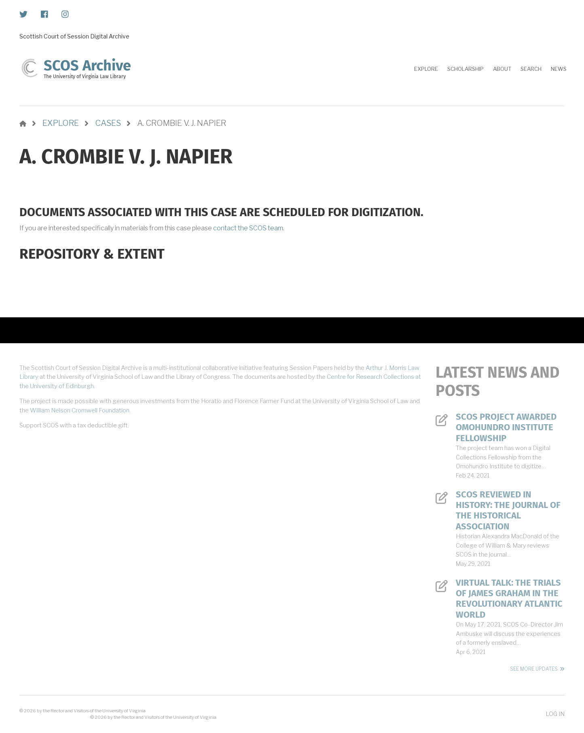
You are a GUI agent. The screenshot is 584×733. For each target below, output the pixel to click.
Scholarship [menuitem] (465, 69)
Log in (555, 713)
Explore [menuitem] (426, 69)
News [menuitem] (559, 69)
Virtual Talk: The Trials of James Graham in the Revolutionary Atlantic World (509, 599)
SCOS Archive (87, 65)
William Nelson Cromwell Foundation (79, 410)
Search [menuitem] (531, 69)
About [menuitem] (502, 69)
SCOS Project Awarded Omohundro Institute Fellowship (506, 428)
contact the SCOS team (248, 228)
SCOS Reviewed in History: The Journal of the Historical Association (508, 510)
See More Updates (534, 669)
